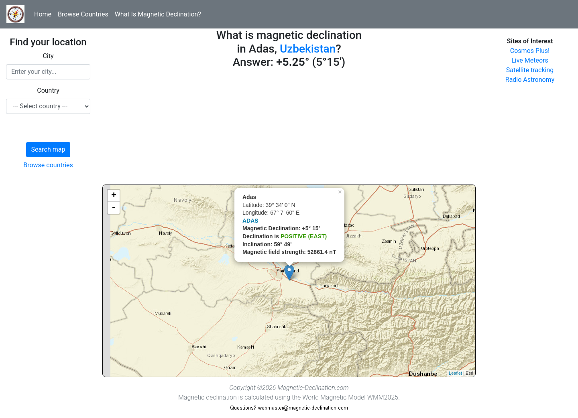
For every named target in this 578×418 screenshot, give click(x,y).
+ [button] (113, 196)
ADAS (250, 220)
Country (48, 90)
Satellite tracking (530, 70)
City (48, 56)
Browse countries (48, 165)
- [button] (113, 208)
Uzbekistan (308, 48)
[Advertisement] (289, 128)
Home (42, 14)
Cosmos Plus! (530, 51)
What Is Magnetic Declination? (158, 14)
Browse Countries (83, 14)
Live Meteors (529, 60)
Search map (48, 149)
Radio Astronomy (529, 79)
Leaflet (455, 373)
